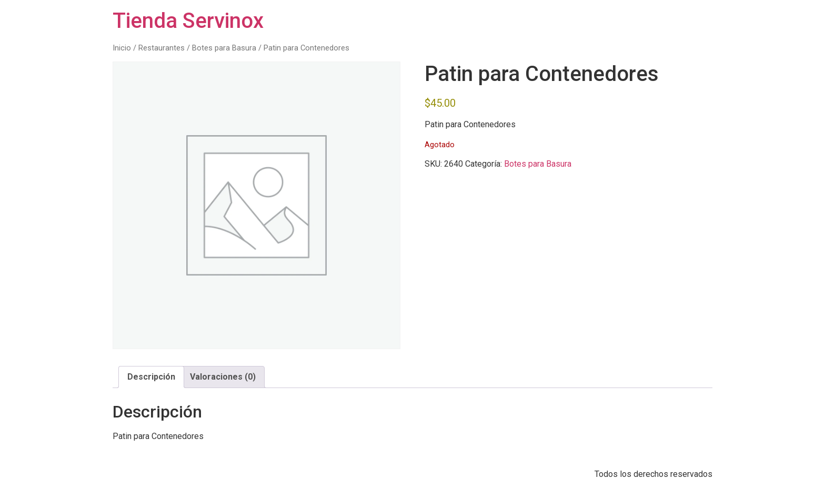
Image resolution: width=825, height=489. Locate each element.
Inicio (122, 48)
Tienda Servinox (188, 20)
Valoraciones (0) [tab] (223, 377)
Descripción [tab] (151, 377)
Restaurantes (161, 48)
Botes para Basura (224, 48)
